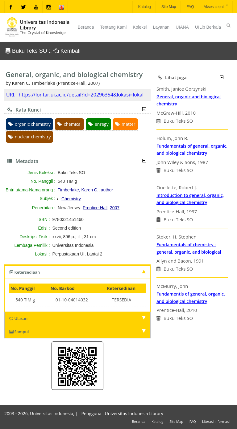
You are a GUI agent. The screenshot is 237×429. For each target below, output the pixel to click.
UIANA (182, 27)
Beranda (86, 27)
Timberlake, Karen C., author (85, 189)
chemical (69, 124)
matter (125, 124)
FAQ (189, 7)
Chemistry (71, 198)
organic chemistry (29, 124)
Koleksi (140, 27)
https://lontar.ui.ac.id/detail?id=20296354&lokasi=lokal (81, 94)
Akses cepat (216, 6)
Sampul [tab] (77, 331)
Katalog (144, 7)
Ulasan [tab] (77, 318)
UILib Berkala (208, 27)
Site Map (168, 7)
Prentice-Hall (95, 207)
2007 (114, 207)
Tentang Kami (113, 27)
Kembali (70, 51)
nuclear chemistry (29, 137)
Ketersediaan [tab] (77, 272)
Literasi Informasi (216, 421)
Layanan (161, 27)
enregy (98, 124)
